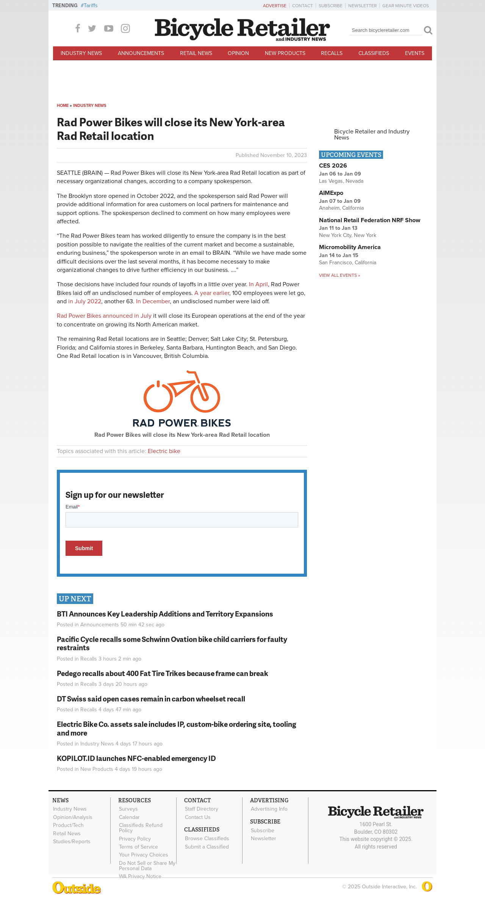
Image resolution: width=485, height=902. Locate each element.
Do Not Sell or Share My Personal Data (147, 864)
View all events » (339, 275)
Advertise (274, 5)
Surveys (128, 809)
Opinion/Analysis (72, 817)
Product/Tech (68, 825)
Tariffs (91, 5)
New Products (285, 53)
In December (153, 301)
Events (414, 53)
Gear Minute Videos (405, 5)
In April (258, 284)
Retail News (196, 53)
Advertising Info (268, 809)
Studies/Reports (71, 841)
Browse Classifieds (207, 838)
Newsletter (362, 5)
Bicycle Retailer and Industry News (372, 134)
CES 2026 (333, 165)
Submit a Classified (206, 846)
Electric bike (164, 451)
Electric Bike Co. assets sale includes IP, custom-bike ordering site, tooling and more (176, 728)
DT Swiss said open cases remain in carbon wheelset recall (151, 698)
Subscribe (331, 5)
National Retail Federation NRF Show (369, 220)
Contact (302, 5)
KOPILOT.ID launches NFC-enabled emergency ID (136, 758)
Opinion (238, 53)
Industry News (81, 53)
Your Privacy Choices (143, 854)
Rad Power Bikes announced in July (104, 316)
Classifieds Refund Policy (140, 827)
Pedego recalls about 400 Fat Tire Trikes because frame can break (162, 673)
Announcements (141, 53)
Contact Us (197, 817)
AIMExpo (331, 193)
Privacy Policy (134, 838)
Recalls (332, 53)
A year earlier (211, 293)
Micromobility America (350, 247)
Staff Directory (201, 809)
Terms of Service (138, 846)
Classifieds (373, 53)
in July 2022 (84, 301)
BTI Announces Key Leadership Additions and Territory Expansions (165, 614)
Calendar (129, 817)
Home (63, 105)
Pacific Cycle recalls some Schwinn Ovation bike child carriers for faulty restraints (172, 643)
